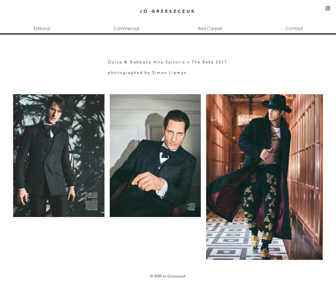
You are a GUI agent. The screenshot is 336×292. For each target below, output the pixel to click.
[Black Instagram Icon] (328, 8)
